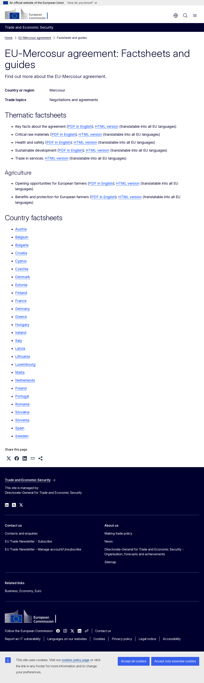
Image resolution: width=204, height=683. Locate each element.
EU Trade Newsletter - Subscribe (28, 541)
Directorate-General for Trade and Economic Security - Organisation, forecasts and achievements (144, 551)
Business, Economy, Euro (23, 591)
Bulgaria (21, 245)
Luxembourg (25, 364)
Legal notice (147, 639)
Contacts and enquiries (21, 533)
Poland (21, 388)
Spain (19, 428)
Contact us (103, 631)
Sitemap (110, 562)
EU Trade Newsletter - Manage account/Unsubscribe (43, 549)
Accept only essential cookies (175, 661)
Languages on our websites (67, 639)
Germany (22, 309)
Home (9, 37)
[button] (9, 458)
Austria (21, 229)
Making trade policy (118, 533)
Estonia (21, 285)
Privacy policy (122, 639)
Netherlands (25, 380)
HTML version (106, 126)
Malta (20, 372)
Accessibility (172, 639)
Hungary (22, 325)
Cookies (99, 639)
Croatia (21, 253)
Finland (21, 293)
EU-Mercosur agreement (35, 37)
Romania (22, 404)
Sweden (21, 436)
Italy (18, 340)
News (108, 541)
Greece (21, 317)
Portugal (22, 396)
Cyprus (21, 261)
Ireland (20, 332)
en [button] (175, 15)
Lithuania (22, 356)
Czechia (21, 269)
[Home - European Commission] (29, 14)
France (20, 301)
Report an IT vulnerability (23, 639)
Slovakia (22, 412)
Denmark (22, 277)
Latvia (20, 348)
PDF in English (80, 126)
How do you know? (82, 2)
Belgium (21, 237)
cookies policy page (75, 660)
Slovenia (22, 420)
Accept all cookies (133, 661)
